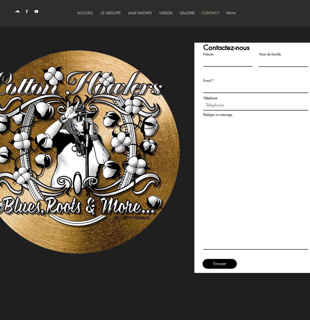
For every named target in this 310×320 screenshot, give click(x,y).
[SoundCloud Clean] (17, 11)
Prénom (208, 54)
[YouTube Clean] (36, 11)
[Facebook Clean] (26, 11)
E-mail (207, 80)
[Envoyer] (220, 264)
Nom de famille (270, 54)
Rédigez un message (217, 114)
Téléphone (210, 98)
